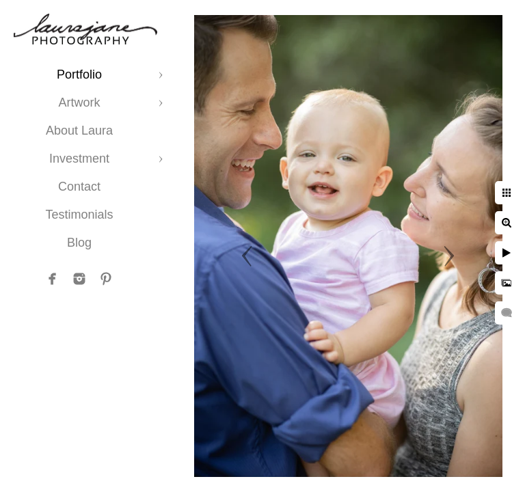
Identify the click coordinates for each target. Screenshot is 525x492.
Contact (79, 186)
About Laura (79, 130)
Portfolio (79, 74)
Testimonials (79, 214)
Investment (79, 158)
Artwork (79, 102)
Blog (79, 242)
